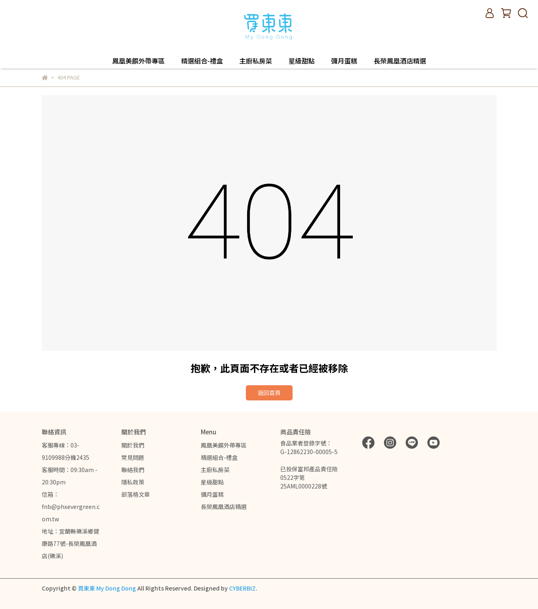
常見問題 (132, 457)
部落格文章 (135, 494)
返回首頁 (269, 393)
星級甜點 (301, 60)
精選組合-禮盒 (202, 60)
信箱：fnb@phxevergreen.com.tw (71, 506)
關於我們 (132, 445)
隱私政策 (132, 482)
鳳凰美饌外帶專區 (138, 60)
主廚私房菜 (255, 60)
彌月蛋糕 (344, 60)
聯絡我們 (132, 470)
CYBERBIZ (242, 588)
